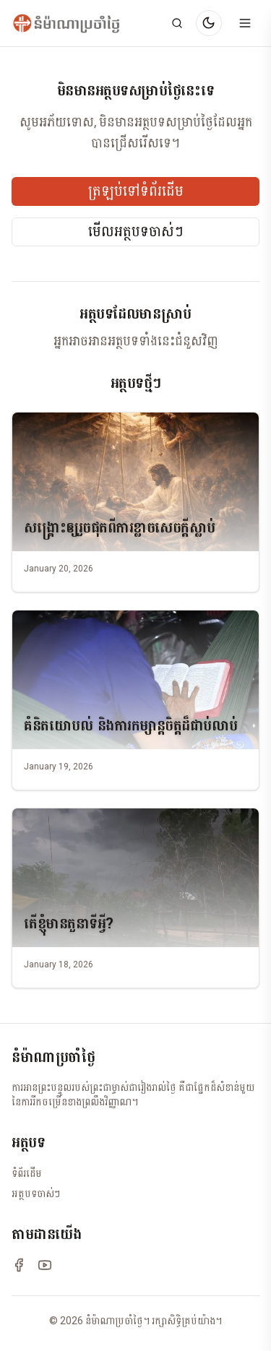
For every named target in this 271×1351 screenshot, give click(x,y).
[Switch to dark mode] (209, 23)
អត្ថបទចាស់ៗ (36, 1193)
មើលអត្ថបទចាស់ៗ (136, 232)
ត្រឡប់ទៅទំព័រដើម (136, 191)
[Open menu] (245, 23)
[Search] (177, 23)
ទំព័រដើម (27, 1173)
